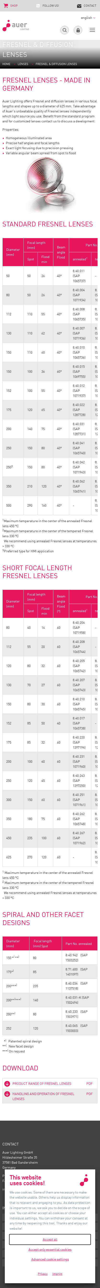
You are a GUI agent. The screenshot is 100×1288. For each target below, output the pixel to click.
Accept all (50, 1239)
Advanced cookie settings (50, 1259)
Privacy (43, 1274)
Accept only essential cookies (50, 1249)
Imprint (57, 1274)
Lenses (23, 64)
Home (6, 64)
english (88, 18)
